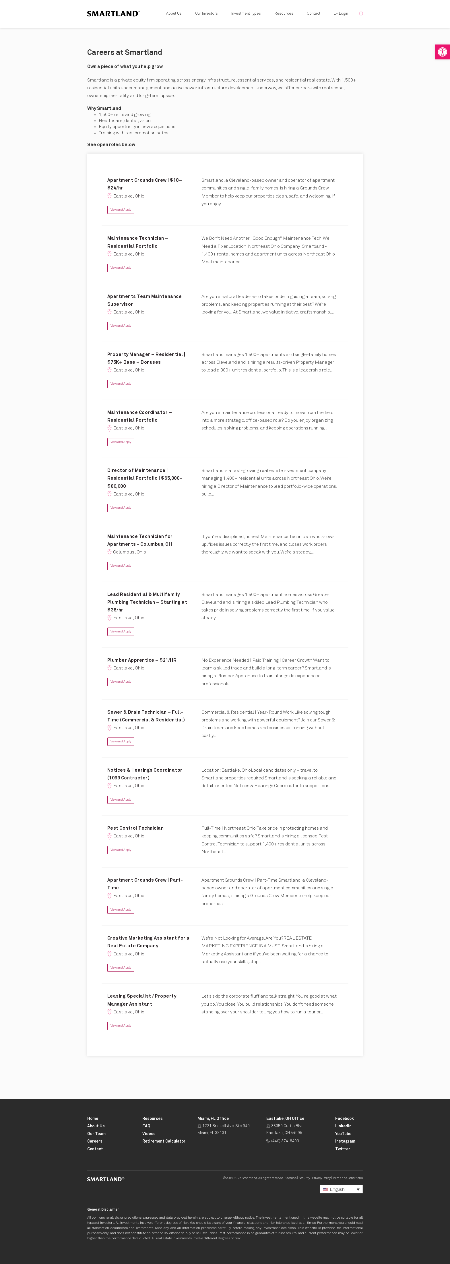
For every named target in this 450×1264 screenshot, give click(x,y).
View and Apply (120, 209)
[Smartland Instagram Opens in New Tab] (345, 1141)
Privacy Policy (321, 1178)
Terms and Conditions (348, 1178)
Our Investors (206, 14)
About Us (174, 14)
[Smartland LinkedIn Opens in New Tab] (343, 1126)
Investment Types (246, 14)
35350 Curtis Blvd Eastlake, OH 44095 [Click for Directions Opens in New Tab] (285, 1129)
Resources (283, 14)
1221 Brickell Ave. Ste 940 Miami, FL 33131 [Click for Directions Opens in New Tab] (223, 1129)
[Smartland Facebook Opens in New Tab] (344, 1119)
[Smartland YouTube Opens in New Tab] (343, 1134)
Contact (313, 14)
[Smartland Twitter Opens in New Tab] (342, 1149)
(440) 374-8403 (282, 1141)
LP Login (341, 14)
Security (304, 1178)
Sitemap (290, 1178)
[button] (442, 51)
